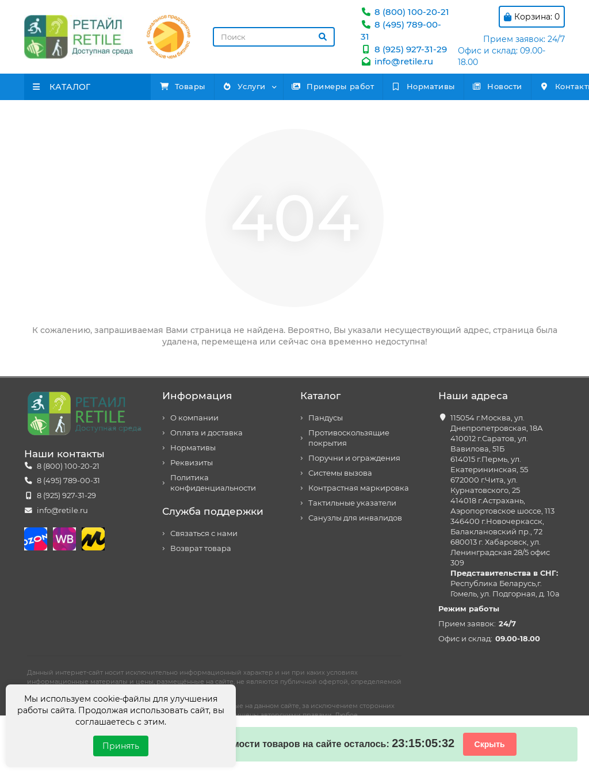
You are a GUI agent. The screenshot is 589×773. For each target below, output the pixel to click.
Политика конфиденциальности (213, 482)
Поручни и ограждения (354, 458)
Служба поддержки (212, 511)
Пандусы (325, 418)
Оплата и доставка (206, 432)
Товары (192, 86)
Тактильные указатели (352, 503)
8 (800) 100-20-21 (405, 11)
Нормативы (486, 86)
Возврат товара (200, 548)
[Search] (274, 37)
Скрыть (490, 744)
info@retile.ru (397, 61)
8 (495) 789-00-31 (68, 480)
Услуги (271, 86)
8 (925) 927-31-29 (404, 49)
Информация (197, 395)
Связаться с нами (204, 533)
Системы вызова (340, 473)
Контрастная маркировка (358, 488)
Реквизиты (191, 462)
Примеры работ (378, 86)
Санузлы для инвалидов (355, 518)
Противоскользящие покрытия (348, 437)
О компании (194, 418)
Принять (120, 746)
